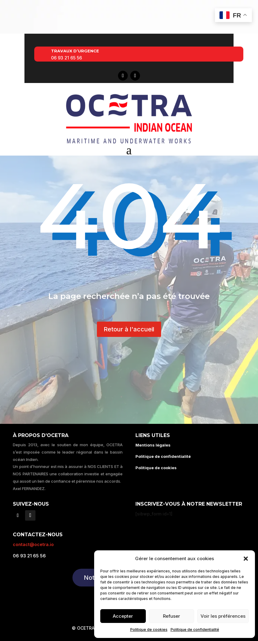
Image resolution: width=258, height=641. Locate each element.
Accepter (123, 616)
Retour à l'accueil (129, 329)
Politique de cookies (149, 629)
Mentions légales (153, 445)
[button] (246, 559)
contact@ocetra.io (33, 544)
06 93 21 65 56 (66, 57)
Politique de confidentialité (195, 629)
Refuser (171, 616)
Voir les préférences (223, 616)
